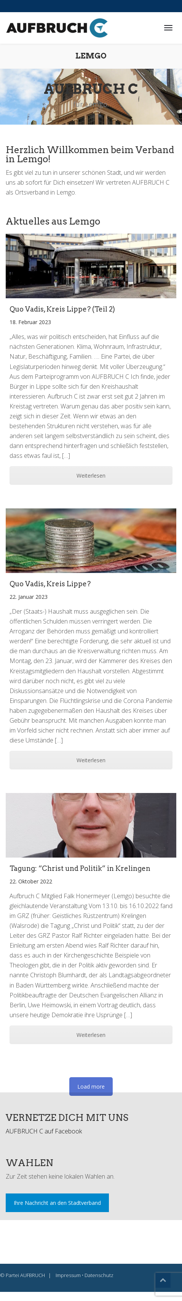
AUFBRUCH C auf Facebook (44, 1131)
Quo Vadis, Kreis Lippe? (50, 584)
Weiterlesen (91, 475)
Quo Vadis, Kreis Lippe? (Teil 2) (62, 309)
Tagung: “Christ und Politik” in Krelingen (80, 868)
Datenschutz (99, 1275)
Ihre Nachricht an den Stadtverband (57, 1202)
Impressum (68, 1275)
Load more (91, 1086)
